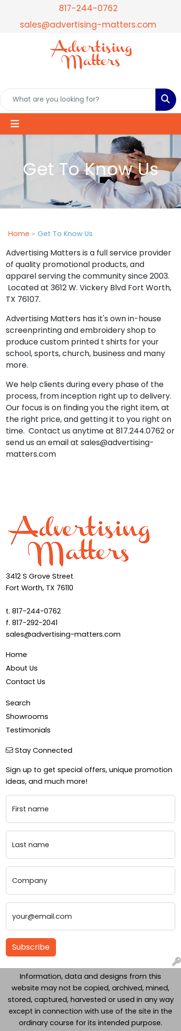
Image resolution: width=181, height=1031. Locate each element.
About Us (22, 668)
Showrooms (27, 716)
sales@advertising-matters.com (88, 24)
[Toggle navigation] (15, 124)
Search (18, 703)
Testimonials (28, 730)
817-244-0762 (88, 8)
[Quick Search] (78, 100)
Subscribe (31, 947)
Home (18, 234)
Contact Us (25, 682)
